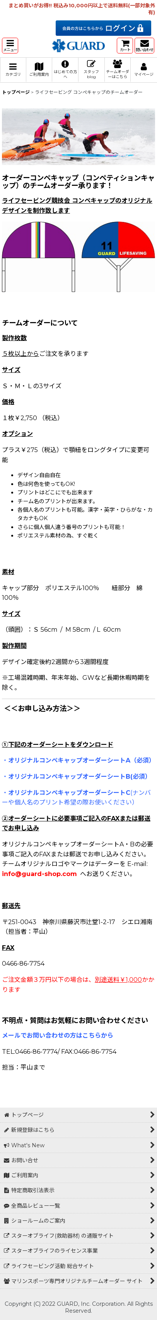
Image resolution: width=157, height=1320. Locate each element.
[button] (10, 45)
